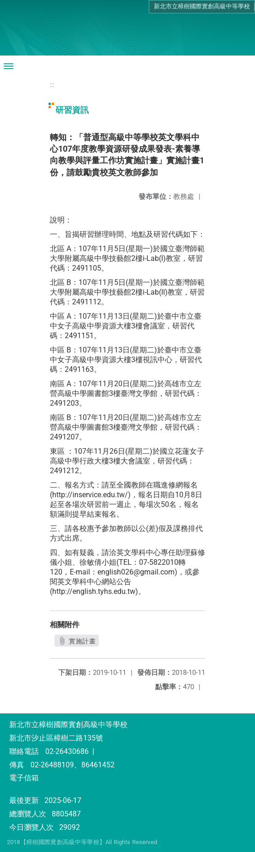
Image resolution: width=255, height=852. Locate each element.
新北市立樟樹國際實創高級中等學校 (202, 6)
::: (52, 84)
